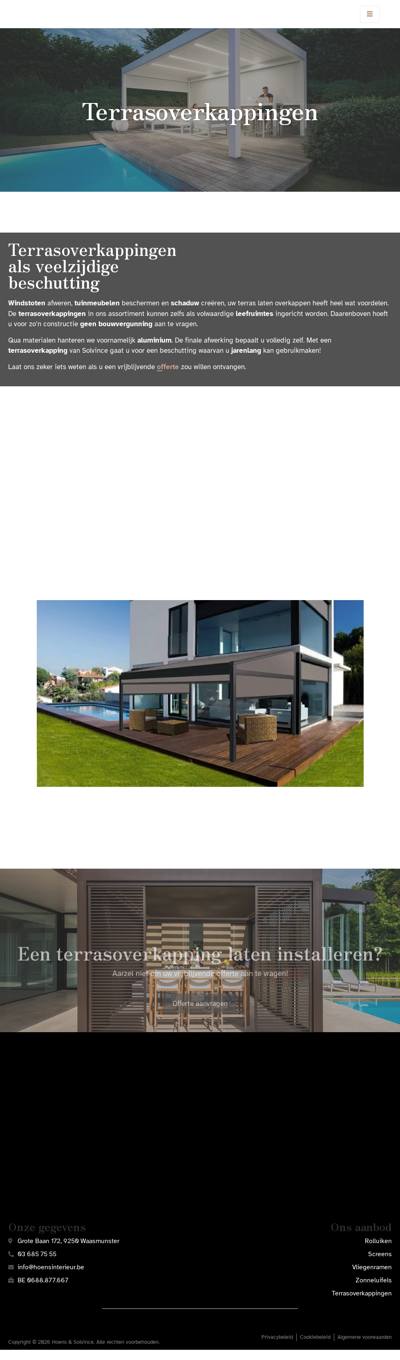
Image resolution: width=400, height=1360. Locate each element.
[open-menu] (370, 19)
